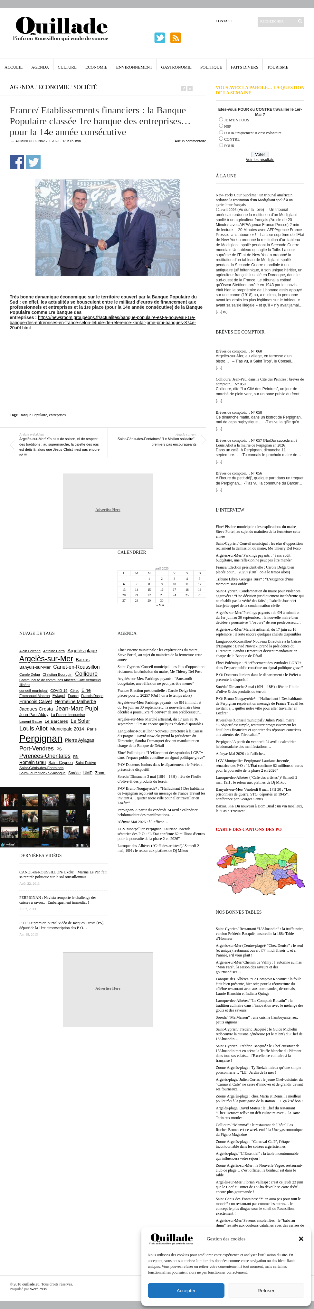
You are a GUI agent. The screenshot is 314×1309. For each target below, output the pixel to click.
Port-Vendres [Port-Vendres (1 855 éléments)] (36, 748)
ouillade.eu (30, 1284)
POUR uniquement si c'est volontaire (252, 133)
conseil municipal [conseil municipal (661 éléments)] (33, 690)
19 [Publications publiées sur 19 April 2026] (199, 589)
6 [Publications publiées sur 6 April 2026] (124, 584)
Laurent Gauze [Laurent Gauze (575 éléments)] (30, 721)
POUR (229, 146)
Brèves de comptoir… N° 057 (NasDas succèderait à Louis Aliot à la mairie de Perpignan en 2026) (256, 442)
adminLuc (24, 141)
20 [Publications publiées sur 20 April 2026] (124, 595)
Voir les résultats (260, 159)
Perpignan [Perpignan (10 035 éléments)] (40, 738)
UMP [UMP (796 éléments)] (87, 772)
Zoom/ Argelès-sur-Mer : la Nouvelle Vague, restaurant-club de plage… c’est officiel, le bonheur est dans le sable (259, 1170)
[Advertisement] (108, 348)
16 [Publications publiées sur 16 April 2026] (161, 589)
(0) (225, 312)
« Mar (160, 605)
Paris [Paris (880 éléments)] (91, 729)
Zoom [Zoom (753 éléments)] (100, 773)
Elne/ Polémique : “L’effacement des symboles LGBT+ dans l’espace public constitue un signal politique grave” (259, 665)
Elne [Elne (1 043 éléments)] (86, 690)
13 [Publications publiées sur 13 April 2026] (124, 589)
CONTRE (232, 139)
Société (85, 87)
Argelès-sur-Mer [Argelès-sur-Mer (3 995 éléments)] (46, 658)
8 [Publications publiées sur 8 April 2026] (149, 584)
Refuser (266, 1290)
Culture (67, 67)
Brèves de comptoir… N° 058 (239, 412)
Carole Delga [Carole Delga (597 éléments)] (29, 674)
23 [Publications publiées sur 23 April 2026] (161, 595)
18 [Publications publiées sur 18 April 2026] (187, 589)
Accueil (14, 67)
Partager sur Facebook (17, 162)
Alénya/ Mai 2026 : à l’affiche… (241, 753)
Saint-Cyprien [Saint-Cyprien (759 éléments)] (60, 762)
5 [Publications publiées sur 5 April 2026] (199, 578)
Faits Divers (244, 67)
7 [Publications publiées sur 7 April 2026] (137, 584)
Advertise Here (107, 509)
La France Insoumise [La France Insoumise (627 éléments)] (68, 715)
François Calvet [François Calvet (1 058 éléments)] (35, 701)
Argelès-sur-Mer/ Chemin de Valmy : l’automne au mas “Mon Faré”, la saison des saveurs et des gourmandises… (259, 967)
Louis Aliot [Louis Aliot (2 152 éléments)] (33, 728)
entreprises (57, 415)
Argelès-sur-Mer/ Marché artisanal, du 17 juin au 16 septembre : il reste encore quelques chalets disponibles (258, 631)
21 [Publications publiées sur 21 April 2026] (136, 595)
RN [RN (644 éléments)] (75, 756)
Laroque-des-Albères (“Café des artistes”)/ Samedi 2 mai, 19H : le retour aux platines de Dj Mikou (256, 780)
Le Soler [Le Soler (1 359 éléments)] (80, 721)
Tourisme (277, 67)
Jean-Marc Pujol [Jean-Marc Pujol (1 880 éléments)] (77, 708)
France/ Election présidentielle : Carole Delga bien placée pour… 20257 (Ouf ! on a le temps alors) (255, 569)
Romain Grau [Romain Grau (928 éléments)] (32, 762)
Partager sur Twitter (33, 162)
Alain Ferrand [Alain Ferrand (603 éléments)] (30, 651)
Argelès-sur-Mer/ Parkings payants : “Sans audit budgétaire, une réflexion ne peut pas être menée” (254, 557)
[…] (219, 311)
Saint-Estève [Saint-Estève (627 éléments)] (85, 763)
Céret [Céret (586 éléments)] (74, 690)
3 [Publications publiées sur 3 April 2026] (174, 578)
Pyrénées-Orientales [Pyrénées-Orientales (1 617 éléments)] (45, 756)
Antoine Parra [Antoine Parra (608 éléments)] (54, 651)
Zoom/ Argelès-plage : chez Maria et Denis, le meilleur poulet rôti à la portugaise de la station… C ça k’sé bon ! (259, 1098)
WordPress (38, 1289)
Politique (211, 67)
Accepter (185, 1290)
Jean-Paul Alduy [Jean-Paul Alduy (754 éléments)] (33, 714)
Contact (224, 21)
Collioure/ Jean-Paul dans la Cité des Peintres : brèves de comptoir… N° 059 (260, 381)
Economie (96, 67)
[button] (301, 1239)
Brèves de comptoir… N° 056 (239, 473)
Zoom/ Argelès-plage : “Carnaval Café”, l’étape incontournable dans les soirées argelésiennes (253, 1144)
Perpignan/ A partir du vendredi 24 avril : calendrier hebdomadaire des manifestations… (256, 744)
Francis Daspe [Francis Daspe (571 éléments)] (92, 696)
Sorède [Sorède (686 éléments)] (74, 773)
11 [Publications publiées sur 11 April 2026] (187, 584)
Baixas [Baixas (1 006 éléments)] (83, 659)
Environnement (134, 67)
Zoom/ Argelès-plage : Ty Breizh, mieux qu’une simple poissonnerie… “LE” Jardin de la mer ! (258, 1070)
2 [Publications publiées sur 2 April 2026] (162, 578)
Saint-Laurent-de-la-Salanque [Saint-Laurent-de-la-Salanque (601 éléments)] (42, 773)
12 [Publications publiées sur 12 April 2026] (199, 584)
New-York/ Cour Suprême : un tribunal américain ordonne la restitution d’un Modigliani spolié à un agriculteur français (254, 200)
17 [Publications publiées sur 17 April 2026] (174, 589)
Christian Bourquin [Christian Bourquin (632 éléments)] (57, 674)
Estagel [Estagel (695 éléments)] (58, 695)
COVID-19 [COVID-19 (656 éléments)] (58, 690)
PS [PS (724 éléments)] (59, 749)
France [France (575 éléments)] (73, 696)
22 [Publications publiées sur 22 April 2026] (149, 595)
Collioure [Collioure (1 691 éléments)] (86, 674)
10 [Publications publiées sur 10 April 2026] (174, 584)
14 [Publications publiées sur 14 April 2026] (136, 589)
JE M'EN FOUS (236, 120)
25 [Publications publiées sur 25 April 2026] (187, 595)
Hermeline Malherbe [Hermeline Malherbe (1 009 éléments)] (75, 701)
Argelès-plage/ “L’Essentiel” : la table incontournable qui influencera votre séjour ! (257, 1156)
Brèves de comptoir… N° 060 (239, 351)
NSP (227, 126)
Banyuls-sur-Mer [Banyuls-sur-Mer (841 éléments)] (35, 667)
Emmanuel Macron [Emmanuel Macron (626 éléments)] (34, 696)
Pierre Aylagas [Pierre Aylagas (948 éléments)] (79, 740)
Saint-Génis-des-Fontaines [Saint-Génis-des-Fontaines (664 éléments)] (41, 768)
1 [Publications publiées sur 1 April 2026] (149, 578)
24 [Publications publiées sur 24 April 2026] (174, 595)
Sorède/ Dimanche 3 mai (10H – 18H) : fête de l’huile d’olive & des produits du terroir (257, 689)
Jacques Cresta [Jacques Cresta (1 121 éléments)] (36, 708)
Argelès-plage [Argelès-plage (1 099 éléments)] (82, 650)
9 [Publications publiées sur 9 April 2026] (162, 584)
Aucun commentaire (190, 141)
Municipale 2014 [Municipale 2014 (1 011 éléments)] (67, 728)
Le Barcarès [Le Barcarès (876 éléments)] (56, 721)
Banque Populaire (33, 415)
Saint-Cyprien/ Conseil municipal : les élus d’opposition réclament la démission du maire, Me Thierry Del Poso (259, 546)
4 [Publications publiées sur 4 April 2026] (187, 578)
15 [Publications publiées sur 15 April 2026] (149, 589)
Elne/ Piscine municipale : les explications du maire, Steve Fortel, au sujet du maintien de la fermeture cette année (258, 531)
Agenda (40, 67)
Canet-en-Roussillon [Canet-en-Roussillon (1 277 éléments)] (76, 667)
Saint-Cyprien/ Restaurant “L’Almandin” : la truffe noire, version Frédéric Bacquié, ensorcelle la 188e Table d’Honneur (260, 934)
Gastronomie (176, 67)
